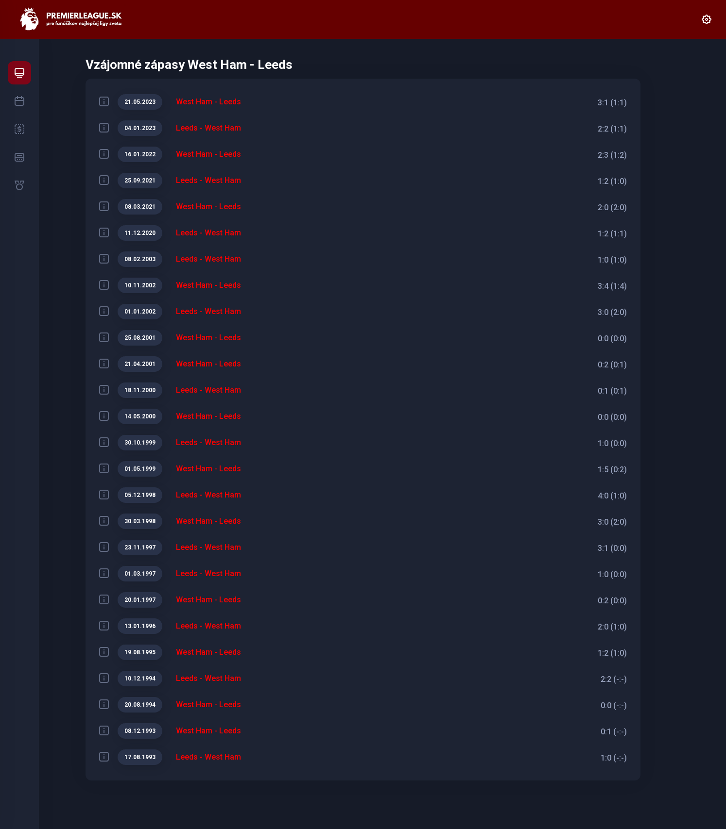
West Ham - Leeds (208, 101)
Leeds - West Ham (208, 128)
